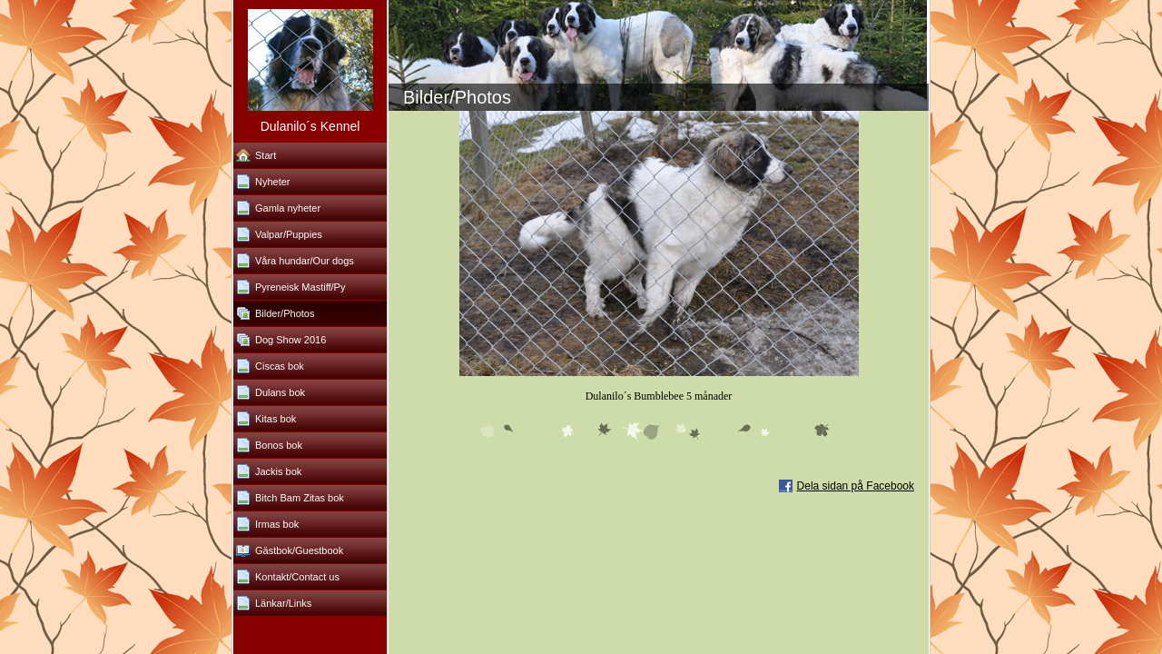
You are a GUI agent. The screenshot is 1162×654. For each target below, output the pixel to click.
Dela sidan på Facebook (855, 486)
